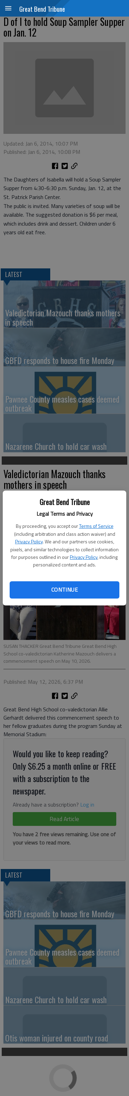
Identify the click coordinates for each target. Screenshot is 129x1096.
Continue (64, 589)
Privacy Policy (29, 541)
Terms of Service (96, 526)
